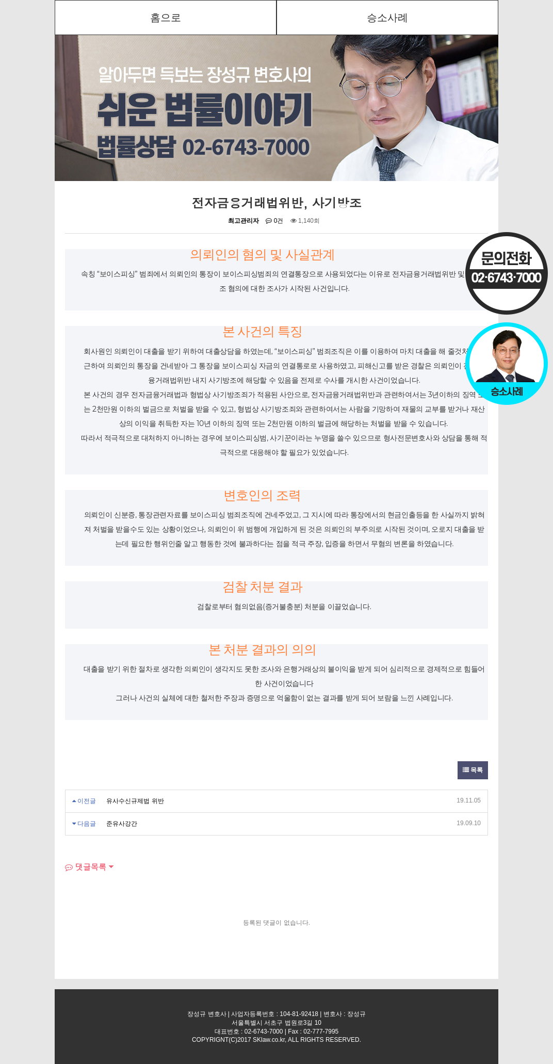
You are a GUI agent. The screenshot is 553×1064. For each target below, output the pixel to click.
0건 (274, 220)
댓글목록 (85, 866)
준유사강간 (121, 823)
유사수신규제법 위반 (135, 801)
